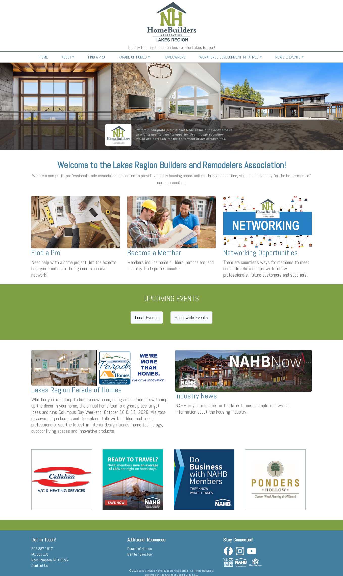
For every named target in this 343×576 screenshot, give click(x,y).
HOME (43, 57)
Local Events (147, 317)
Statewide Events (191, 317)
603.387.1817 (42, 548)
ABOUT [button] (66, 57)
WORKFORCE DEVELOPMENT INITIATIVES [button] (229, 57)
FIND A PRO (96, 57)
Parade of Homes (139, 548)
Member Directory (140, 554)
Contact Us (39, 565)
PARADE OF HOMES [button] (132, 57)
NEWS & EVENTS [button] (288, 57)
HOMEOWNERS (174, 57)
